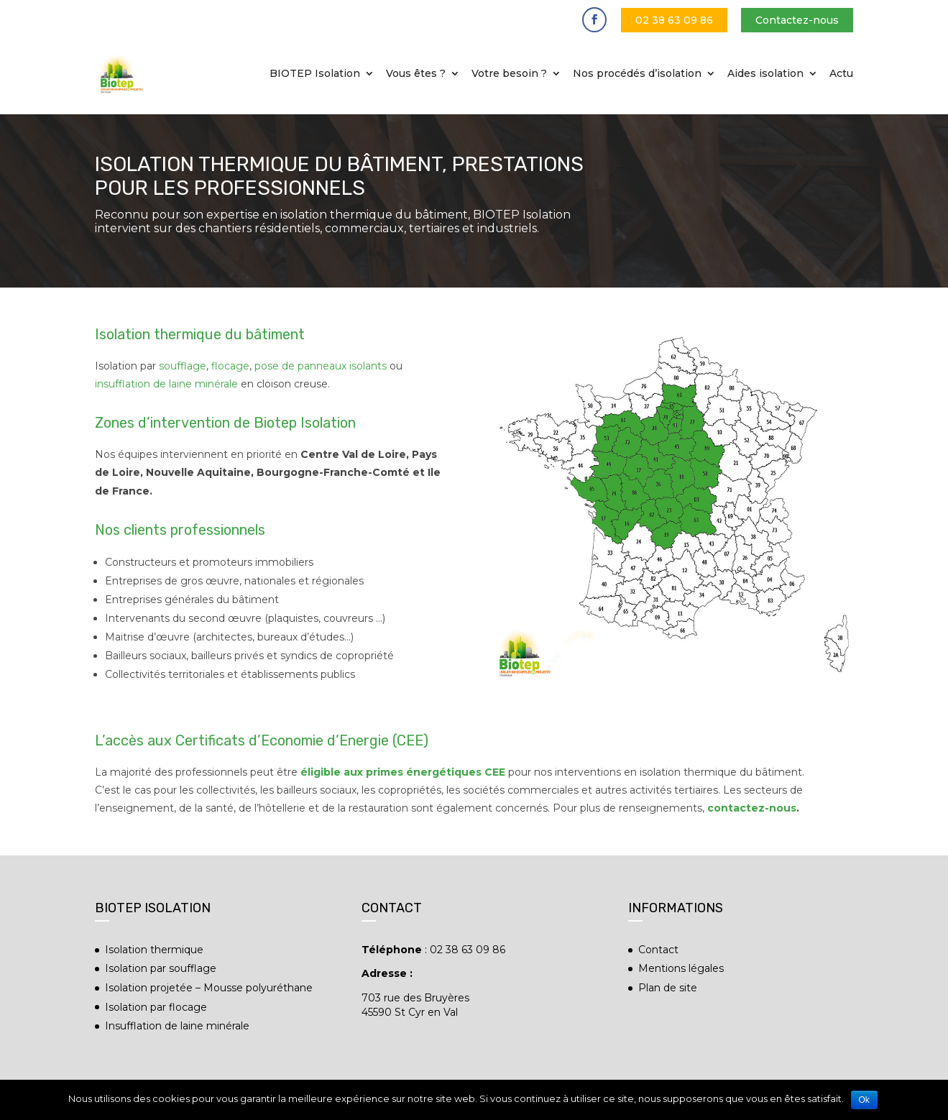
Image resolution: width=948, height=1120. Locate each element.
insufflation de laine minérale (166, 383)
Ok (864, 1100)
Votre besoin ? (509, 74)
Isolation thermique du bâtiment (200, 334)
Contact (658, 949)
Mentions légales (681, 968)
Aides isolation (765, 74)
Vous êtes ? (416, 74)
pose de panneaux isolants (320, 365)
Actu (841, 74)
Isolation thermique (154, 949)
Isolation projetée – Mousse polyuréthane (209, 987)
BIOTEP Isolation (315, 74)
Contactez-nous (797, 20)
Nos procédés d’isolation (637, 74)
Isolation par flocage (156, 1007)
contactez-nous (751, 808)
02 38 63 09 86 (674, 20)
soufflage (182, 365)
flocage (230, 365)
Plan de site (667, 987)
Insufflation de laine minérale (177, 1025)
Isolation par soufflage (160, 968)
